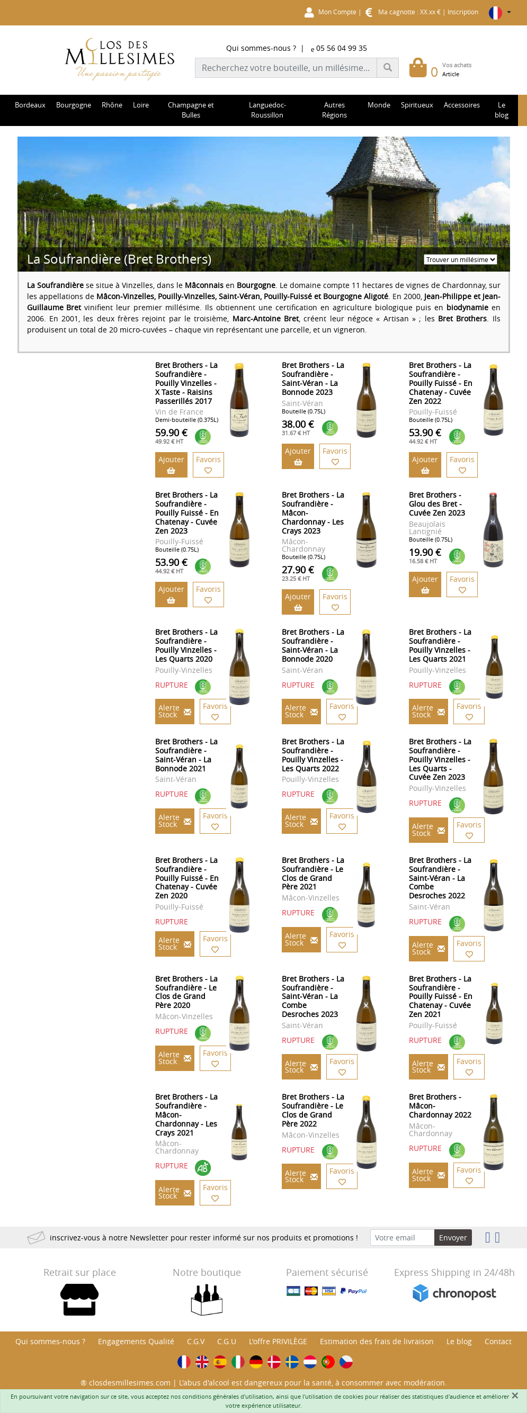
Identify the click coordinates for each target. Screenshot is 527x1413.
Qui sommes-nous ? (261, 48)
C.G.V (195, 1341)
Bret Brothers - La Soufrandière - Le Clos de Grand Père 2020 (186, 992)
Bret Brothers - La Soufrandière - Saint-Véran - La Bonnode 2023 (313, 378)
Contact (498, 1341)
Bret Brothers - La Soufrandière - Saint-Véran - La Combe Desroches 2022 (440, 878)
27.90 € (298, 572)
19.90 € (425, 555)
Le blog (459, 1341)
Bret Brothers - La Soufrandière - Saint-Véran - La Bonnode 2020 (313, 645)
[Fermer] (515, 1395)
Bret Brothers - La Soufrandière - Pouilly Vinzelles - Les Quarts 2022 (313, 754)
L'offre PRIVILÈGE (278, 1341)
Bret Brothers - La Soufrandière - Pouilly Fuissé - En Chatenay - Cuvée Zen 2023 (187, 512)
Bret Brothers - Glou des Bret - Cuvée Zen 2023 (437, 504)
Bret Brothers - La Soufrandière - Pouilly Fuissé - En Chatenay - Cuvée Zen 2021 (440, 996)
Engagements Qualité (136, 1341)
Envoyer (453, 1237)
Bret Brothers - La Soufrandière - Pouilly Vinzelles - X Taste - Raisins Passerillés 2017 (186, 383)
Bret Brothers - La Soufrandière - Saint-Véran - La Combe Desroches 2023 (313, 996)
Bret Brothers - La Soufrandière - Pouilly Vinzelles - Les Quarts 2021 (440, 645)
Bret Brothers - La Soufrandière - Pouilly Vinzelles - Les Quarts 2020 (186, 645)
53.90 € (425, 435)
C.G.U (226, 1341)
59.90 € (171, 435)
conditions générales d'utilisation (227, 1396)
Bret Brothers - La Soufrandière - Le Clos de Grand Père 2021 (313, 873)
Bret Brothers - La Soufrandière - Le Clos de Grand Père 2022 (313, 1110)
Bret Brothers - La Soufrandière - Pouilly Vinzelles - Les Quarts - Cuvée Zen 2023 (440, 759)
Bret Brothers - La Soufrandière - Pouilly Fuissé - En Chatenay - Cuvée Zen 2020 (187, 878)
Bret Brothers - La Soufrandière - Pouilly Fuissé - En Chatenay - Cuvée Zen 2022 (440, 383)
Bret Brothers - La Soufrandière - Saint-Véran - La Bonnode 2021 (186, 754)
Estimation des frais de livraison (377, 1341)
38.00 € (298, 427)
